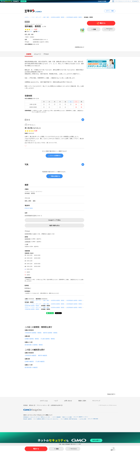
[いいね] (26, 146)
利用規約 (25, 405)
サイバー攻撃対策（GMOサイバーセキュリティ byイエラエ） (46, 418)
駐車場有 (32, 37)
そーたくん (32, 124)
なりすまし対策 (83, 418)
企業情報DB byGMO (56, 405)
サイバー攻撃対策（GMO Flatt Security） (69, 418)
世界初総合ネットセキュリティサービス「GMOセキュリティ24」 (36, 417)
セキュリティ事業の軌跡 (93, 418)
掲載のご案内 (82, 400)
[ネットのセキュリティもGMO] (14, 1)
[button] (113, 448)
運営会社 (32, 405)
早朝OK (26, 37)
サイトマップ (96, 400)
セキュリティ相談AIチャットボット (80, 416)
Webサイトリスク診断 (67, 417)
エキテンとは (44, 400)
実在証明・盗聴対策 (27, 418)
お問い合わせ (68, 400)
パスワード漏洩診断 (56, 417)
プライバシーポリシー (43, 405)
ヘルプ (56, 400)
